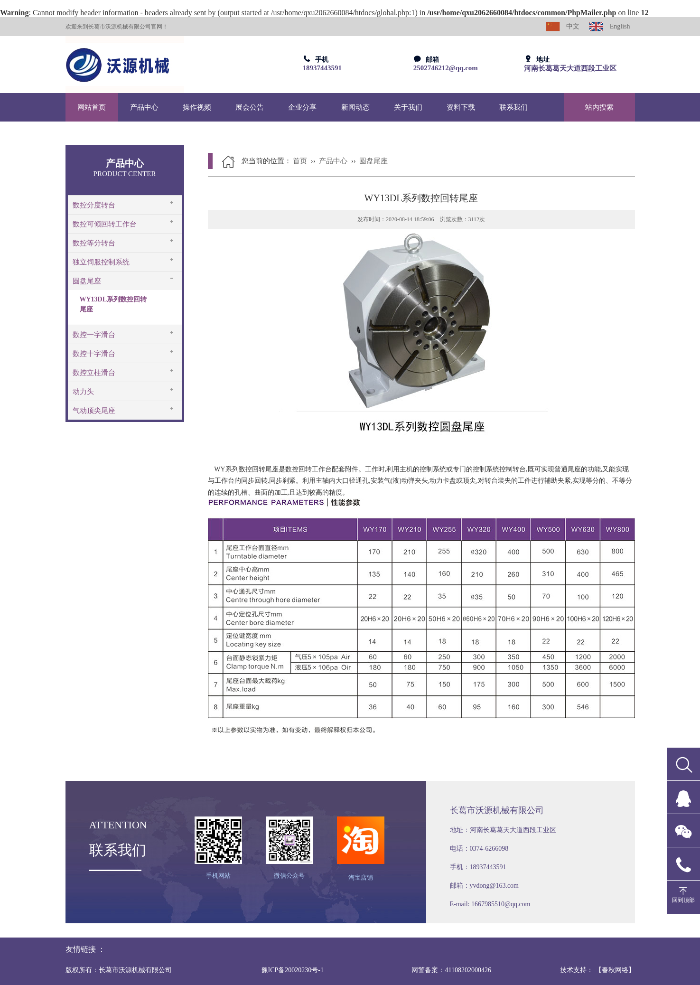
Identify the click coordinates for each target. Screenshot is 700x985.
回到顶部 (683, 900)
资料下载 (461, 107)
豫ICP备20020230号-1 (292, 970)
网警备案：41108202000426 (451, 970)
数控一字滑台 (94, 334)
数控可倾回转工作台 (105, 224)
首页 (300, 161)
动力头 (83, 391)
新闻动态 (355, 107)
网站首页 (91, 107)
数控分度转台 (94, 205)
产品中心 (144, 107)
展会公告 (249, 107)
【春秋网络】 (615, 970)
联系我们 (513, 107)
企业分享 (302, 107)
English (609, 26)
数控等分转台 (94, 243)
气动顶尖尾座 (94, 410)
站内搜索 (599, 107)
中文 (563, 26)
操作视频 (197, 107)
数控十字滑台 (94, 353)
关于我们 (408, 107)
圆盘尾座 (87, 281)
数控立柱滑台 (94, 372)
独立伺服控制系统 (101, 262)
